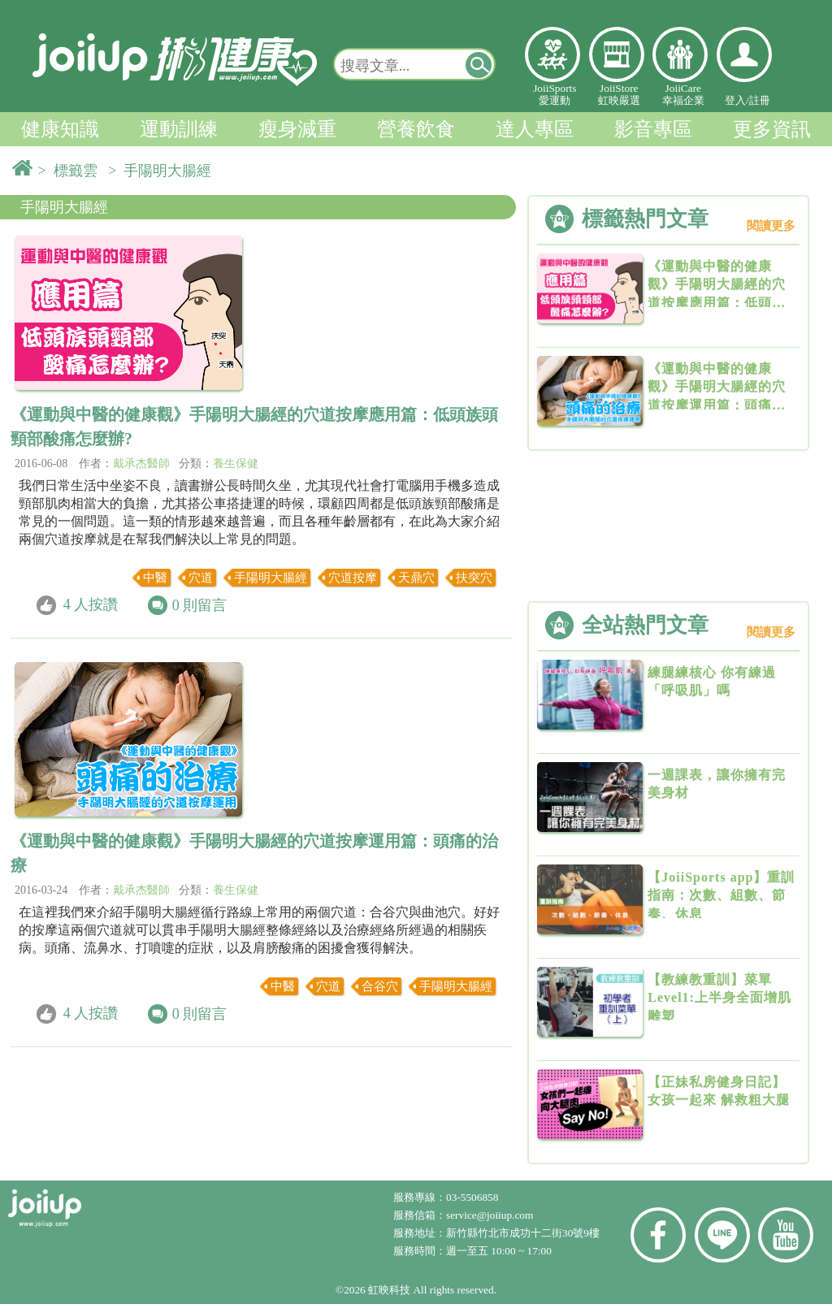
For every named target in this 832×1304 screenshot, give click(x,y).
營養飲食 (416, 129)
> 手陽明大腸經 (163, 170)
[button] (479, 64)
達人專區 (535, 129)
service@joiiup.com (491, 1215)
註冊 (759, 100)
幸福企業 (680, 54)
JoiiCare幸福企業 (683, 94)
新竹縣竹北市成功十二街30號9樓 (523, 1233)
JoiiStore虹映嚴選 (619, 94)
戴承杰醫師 (141, 463)
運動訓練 (179, 129)
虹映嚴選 (616, 54)
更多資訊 (772, 129)
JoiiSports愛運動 (554, 94)
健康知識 (60, 129)
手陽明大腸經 (64, 207)
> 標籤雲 (71, 170)
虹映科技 (389, 1290)
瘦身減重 (297, 129)
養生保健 (235, 463)
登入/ (737, 100)
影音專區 (653, 129)
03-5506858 (472, 1197)
